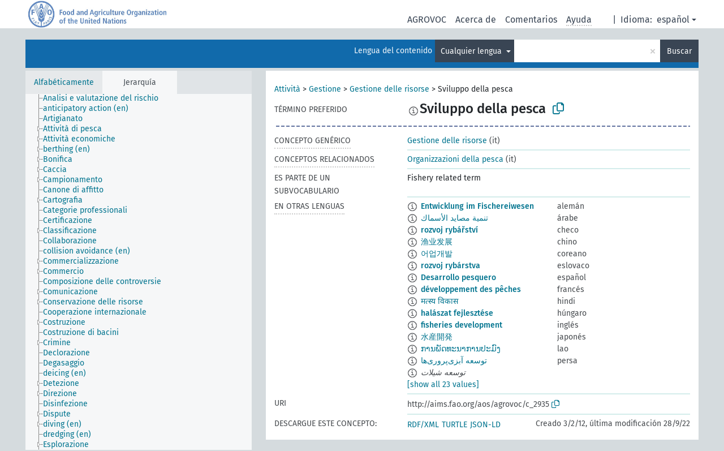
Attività (287, 89)
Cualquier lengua (472, 51)
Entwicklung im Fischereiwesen (477, 206)
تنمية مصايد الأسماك (454, 218)
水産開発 (437, 337)
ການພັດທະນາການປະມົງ (461, 349)
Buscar (679, 51)
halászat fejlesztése (457, 313)
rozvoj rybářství (449, 230)
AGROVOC (426, 19)
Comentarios (531, 19)
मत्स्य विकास (439, 301)
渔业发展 (437, 242)
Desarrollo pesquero (458, 277)
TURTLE (454, 424)
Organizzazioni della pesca (455, 159)
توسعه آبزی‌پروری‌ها (454, 361)
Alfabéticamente (64, 82)
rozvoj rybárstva (450, 265)
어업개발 (437, 254)
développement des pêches (471, 289)
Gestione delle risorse (389, 89)
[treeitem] (105, 98)
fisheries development (461, 325)
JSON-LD (485, 424)
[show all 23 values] (443, 384)
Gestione (325, 89)
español (673, 19)
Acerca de (475, 19)
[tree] (138, 272)
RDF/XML (423, 424)
